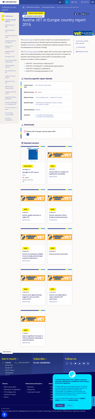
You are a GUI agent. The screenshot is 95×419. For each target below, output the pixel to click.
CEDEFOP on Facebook (67, 363)
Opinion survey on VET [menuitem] (10, 82)
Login (75, 2)
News (52, 387)
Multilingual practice (24, 411)
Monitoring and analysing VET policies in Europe (49, 102)
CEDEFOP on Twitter (71, 363)
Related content (83, 51)
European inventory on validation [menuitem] (10, 41)
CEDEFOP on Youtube (75, 363)
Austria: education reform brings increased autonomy (58, 216)
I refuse (69, 405)
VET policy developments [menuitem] (9, 119)
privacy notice (73, 400)
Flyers (24, 175)
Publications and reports (33, 7)
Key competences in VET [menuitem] (10, 71)
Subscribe (39, 359)
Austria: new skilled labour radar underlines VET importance (58, 297)
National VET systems (56, 97)
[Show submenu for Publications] (3, 16)
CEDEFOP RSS (88, 363)
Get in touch (9, 359)
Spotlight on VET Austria (30, 172)
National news (53, 176)
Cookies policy (47, 411)
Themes (5, 384)
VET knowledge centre (42, 97)
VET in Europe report (30, 52)
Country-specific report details (82, 42)
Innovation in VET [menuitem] (10, 56)
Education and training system (45, 116)
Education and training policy (45, 115)
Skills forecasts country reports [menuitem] (9, 87)
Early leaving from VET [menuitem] (10, 31)
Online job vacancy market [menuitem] (10, 77)
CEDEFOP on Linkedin (79, 363)
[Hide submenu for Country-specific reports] (3, 19)
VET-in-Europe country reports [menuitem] (9, 113)
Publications (30, 387)
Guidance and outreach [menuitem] (9, 47)
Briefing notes (31, 389)
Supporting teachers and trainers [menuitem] (10, 98)
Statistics (6, 397)
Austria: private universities (58, 254)
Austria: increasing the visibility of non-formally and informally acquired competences (32, 256)
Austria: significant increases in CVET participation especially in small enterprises (32, 338)
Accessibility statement (11, 411)
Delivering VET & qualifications (12, 389)
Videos (52, 397)
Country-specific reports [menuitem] (10, 20)
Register (86, 2)
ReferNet (32, 45)
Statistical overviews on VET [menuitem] (10, 92)
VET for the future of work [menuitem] (10, 108)
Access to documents (36, 411)
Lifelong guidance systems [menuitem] (10, 66)
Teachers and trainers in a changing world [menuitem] (11, 103)
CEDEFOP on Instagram (84, 363)
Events (52, 389)
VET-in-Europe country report (43, 85)
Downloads (81, 47)
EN (28, 134)
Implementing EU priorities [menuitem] (9, 52)
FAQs (2, 411)
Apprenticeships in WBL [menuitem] (10, 25)
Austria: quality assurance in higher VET (31, 216)
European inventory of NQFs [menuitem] (11, 36)
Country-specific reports (48, 7)
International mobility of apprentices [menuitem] (11, 61)
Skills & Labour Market (10, 387)
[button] (75, 14)
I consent (60, 405)
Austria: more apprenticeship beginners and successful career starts (32, 297)
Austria (40, 92)
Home (23, 7)
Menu (92, 2)
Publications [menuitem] (9, 16)
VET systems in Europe (42, 104)
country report (28, 40)
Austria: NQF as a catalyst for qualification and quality (59, 173)
